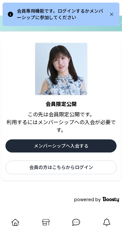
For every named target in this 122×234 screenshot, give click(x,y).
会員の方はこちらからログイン (61, 167)
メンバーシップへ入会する (61, 146)
